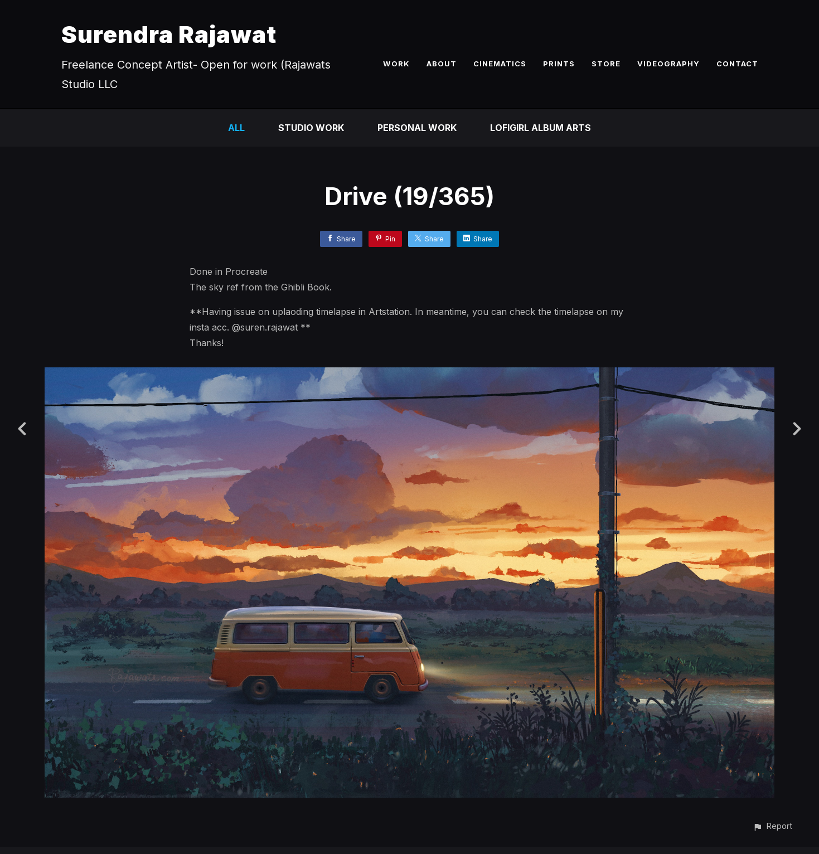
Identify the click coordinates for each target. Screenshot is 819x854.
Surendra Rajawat (169, 34)
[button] (772, 825)
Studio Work (311, 127)
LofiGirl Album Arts (540, 127)
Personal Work (417, 127)
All (236, 127)
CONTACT (737, 63)
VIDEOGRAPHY (668, 63)
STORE (606, 63)
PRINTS (559, 63)
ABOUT (442, 63)
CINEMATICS (499, 63)
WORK (396, 63)
